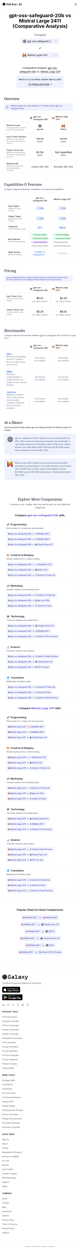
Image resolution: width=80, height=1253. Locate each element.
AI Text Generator (10, 1051)
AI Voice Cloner (9, 1093)
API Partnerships (9, 1178)
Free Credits (7, 1169)
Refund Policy (8, 1228)
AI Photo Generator (10, 1025)
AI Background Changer (12, 1110)
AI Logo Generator (10, 1047)
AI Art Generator (9, 1042)
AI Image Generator (10, 1021)
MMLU (9, 354)
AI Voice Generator (10, 1055)
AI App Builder (8, 1068)
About (4, 1198)
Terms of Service (9, 1224)
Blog (4, 1207)
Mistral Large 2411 (51, 71)
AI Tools (5, 1161)
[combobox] (40, 41)
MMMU (10, 372)
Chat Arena (7, 1089)
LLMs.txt (5, 1233)
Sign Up (5, 1139)
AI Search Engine (9, 1064)
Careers (5, 1215)
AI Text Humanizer (10, 1059)
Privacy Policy (8, 1220)
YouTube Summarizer (11, 1097)
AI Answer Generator (11, 1127)
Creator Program (9, 1173)
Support (5, 1182)
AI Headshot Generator (12, 1038)
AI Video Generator (10, 1030)
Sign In (5, 1144)
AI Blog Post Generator (12, 1119)
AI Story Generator (10, 1114)
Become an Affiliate (10, 1156)
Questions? (7, 1211)
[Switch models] (40, 48)
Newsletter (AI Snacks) (12, 1152)
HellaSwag (11, 392)
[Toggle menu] (76, 4)
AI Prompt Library (9, 1017)
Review (5, 1165)
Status (4, 1186)
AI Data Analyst (8, 1106)
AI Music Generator (10, 1034)
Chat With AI (7, 1084)
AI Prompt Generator (11, 1123)
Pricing (5, 1148)
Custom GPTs (8, 1101)
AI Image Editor (8, 1080)
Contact (5, 1203)
